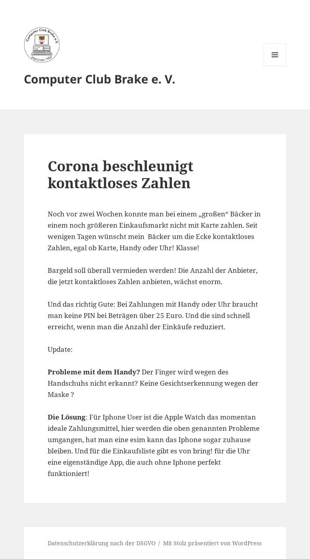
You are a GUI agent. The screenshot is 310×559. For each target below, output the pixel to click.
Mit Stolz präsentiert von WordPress (212, 543)
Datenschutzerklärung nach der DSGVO (101, 543)
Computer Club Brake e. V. (99, 79)
